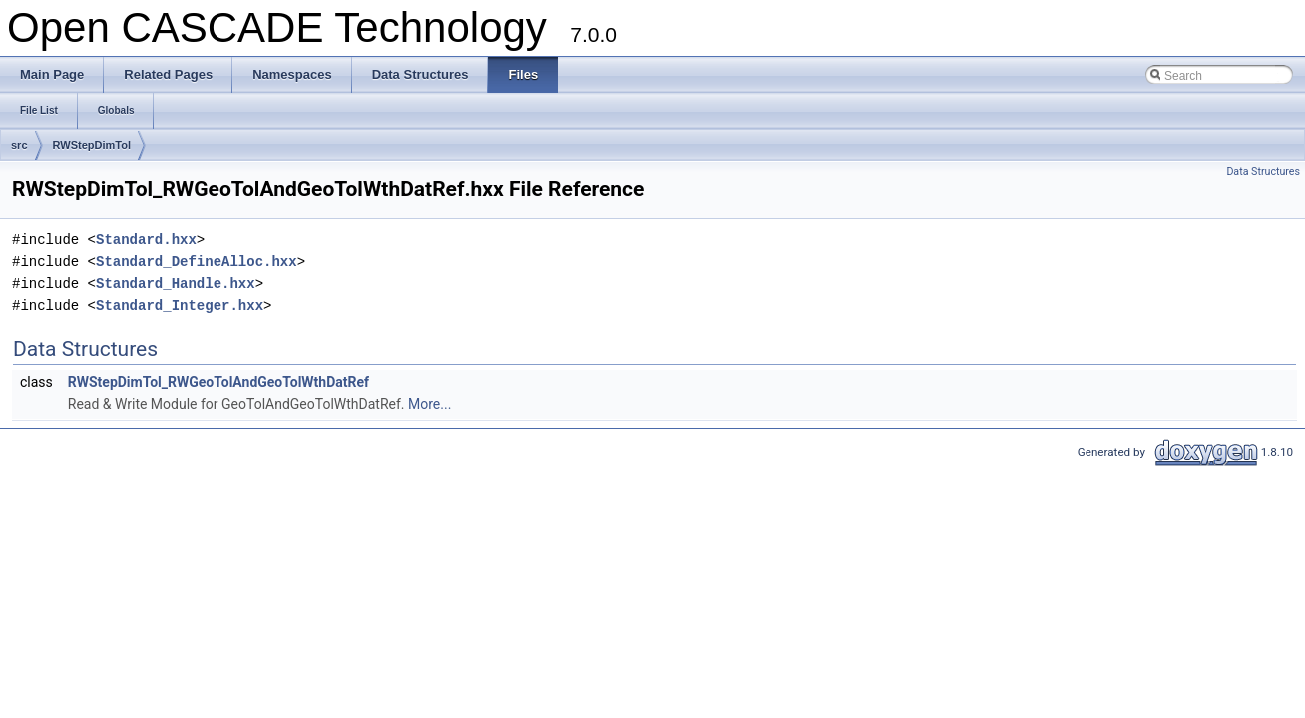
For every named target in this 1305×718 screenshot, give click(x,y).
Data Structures (1263, 171)
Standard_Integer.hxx (179, 305)
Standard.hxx (146, 239)
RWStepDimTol (92, 145)
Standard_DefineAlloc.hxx (196, 261)
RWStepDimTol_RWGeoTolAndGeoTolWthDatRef (218, 382)
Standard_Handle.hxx (175, 283)
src (19, 145)
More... (429, 404)
